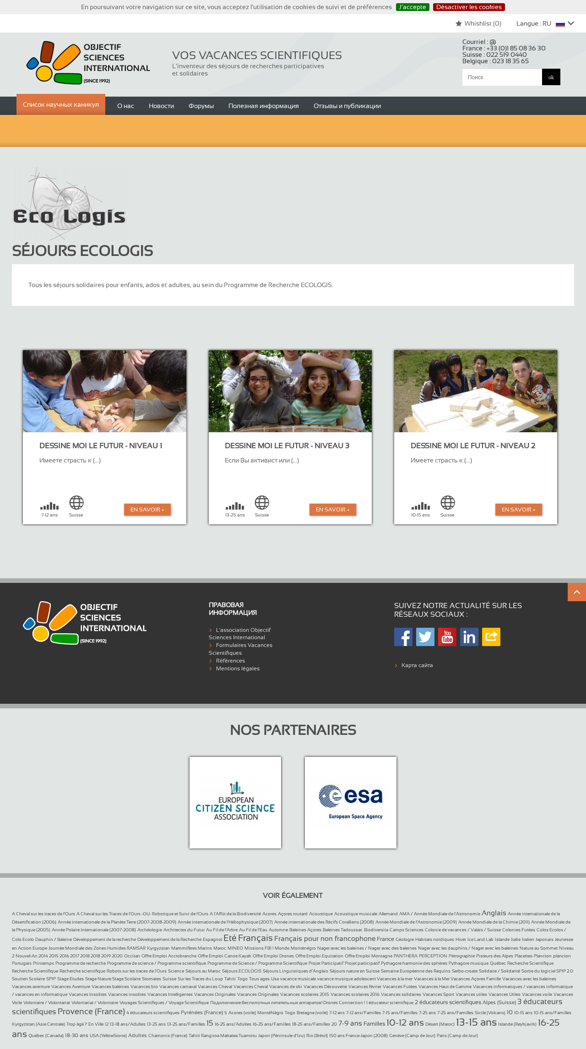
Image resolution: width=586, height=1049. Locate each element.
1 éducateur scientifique (389, 1002)
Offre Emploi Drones (273, 955)
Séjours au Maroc (203, 970)
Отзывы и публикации (347, 105)
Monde (282, 948)
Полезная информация (263, 105)
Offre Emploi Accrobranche (168, 955)
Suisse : (494, 54)
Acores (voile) (242, 1012)
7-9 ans (350, 1023)
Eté (230, 938)
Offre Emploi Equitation (319, 955)
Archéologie (149, 929)
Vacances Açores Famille (475, 978)
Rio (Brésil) (317, 1035)
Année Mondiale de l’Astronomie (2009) (416, 921)
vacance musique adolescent (347, 978)
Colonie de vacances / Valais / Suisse (463, 929)
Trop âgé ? (76, 1024)
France (385, 939)
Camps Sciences (406, 929)
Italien (528, 939)
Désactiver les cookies (469, 7)
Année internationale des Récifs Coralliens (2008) (324, 921)
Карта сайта (417, 665)
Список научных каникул (61, 104)
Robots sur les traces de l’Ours (137, 970)
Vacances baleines (110, 986)
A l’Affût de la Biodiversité (235, 913)
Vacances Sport (438, 994)
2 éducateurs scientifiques (448, 1002)
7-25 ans (427, 1012)
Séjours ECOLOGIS (241, 970)
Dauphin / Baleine (53, 939)
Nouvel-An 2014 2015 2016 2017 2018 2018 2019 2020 (69, 955)
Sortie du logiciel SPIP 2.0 (547, 970)
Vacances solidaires (401, 994)
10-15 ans (523, 1012)
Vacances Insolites (88, 994)
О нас (125, 105)
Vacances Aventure (70, 986)
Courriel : (479, 41)
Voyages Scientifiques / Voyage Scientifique (164, 1002)
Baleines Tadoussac (343, 929)
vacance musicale (298, 978)
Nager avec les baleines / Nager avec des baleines (367, 948)
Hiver (461, 939)
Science (176, 970)
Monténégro (303, 948)
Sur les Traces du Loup (200, 978)
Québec (498, 963)
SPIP (51, 978)
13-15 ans (476, 1022)
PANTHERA (406, 955)
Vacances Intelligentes (170, 994)
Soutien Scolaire (28, 978)
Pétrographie (462, 955)
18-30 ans (76, 1035)
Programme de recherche (80, 963)
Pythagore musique (468, 963)
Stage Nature (98, 978)
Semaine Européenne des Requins (415, 970)
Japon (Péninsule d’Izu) (281, 1035)
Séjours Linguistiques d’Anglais (295, 970)
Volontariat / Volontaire (94, 1002)
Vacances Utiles (504, 994)
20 (334, 1024)
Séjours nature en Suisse (355, 970)
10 (510, 1012)
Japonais (544, 939)
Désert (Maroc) (440, 1024)
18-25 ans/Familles (311, 1024)
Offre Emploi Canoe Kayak (224, 955)
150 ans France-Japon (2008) (358, 1035)
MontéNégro (270, 1012)
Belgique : (495, 61)
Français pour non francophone (324, 938)
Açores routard (293, 913)
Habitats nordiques (434, 939)
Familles (374, 1024)
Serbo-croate (464, 970)
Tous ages (259, 978)
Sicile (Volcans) (490, 1012)
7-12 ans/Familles (363, 1012)
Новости (161, 105)
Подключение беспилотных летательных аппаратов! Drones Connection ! (287, 1002)
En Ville (95, 1024)
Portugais (22, 963)
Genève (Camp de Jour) (412, 1035)
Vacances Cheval (215, 986)
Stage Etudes (70, 978)
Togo (242, 978)
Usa (275, 978)
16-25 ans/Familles (272, 1024)
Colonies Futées (518, 929)
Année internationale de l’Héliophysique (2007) (225, 921)
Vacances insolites (127, 994)
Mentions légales (238, 668)
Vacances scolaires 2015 (304, 994)
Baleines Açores (305, 929)
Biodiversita (376, 929)
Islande (502, 939)
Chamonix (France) (167, 1035)
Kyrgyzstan (158, 948)
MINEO (235, 948)
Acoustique (321, 913)
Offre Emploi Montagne (368, 955)
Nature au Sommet (539, 948)
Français (255, 938)
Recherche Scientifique (530, 963)
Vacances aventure (31, 986)
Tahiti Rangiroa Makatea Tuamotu (223, 1035)
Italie (516, 939)
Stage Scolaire (126, 978)
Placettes (523, 955)
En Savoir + (147, 509)
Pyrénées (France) (202, 1012)
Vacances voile (537, 994)
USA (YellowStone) (108, 1035)
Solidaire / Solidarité (499, 970)
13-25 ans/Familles (186, 1024)
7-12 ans (337, 1012)
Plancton (543, 955)
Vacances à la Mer (432, 978)
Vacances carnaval (177, 986)
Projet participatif (362, 963)
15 (209, 1023)
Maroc (219, 948)
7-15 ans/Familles (400, 1012)
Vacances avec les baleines (529, 978)
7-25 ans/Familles (455, 1012)
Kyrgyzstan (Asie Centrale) (38, 1024)
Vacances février (364, 986)
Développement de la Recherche (169, 939)
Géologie (405, 939)
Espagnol (212, 939)
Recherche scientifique (82, 970)
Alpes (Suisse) (499, 1002)
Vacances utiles (471, 994)
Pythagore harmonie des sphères (414, 963)
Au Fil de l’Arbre (222, 929)
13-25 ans (156, 1024)
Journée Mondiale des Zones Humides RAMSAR (97, 948)
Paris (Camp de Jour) (457, 1035)
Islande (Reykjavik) (517, 1024)
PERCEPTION (433, 955)
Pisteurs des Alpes (494, 955)
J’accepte (412, 7)
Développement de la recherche (104, 939)
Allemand (388, 913)
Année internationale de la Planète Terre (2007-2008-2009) (117, 921)
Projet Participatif (326, 963)
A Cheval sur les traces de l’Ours (43, 913)
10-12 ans (405, 1022)
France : (504, 48)
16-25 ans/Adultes (233, 1024)
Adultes (137, 1035)
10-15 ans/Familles (552, 1012)
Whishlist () (478, 23)
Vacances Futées (400, 986)
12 (107, 1024)
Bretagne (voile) (312, 1012)
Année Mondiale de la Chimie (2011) (494, 921)
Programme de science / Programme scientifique (156, 963)
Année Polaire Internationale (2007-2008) (94, 929)
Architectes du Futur (184, 929)
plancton (562, 955)
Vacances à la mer (394, 978)
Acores (269, 913)
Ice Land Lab (480, 939)
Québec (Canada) (46, 1035)
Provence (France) (91, 1011)
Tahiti (230, 978)
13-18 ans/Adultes (128, 1024)
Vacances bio (144, 986)
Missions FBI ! (258, 948)
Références (230, 661)
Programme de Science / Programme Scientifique (257, 963)
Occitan (132, 955)
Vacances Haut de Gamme (445, 986)
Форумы (201, 105)
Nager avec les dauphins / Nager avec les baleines (468, 948)
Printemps (43, 963)
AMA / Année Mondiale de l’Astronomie (439, 913)
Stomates (151, 978)
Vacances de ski (285, 986)
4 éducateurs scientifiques (152, 1012)
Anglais (494, 913)
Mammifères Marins (191, 948)
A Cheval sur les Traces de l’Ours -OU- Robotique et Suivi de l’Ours (142, 913)
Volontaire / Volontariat (46, 1002)
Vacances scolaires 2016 (355, 994)
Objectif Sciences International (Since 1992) (89, 63)
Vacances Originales (215, 994)
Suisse (169, 978)
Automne (278, 929)
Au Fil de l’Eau (253, 929)
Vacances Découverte (325, 986)
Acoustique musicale (355, 913)
